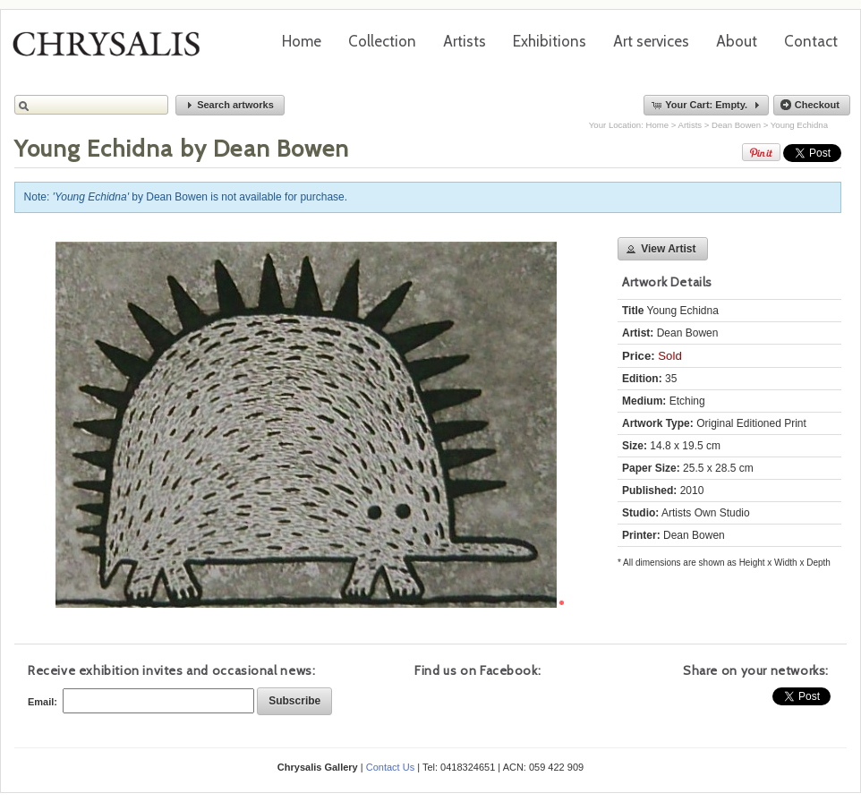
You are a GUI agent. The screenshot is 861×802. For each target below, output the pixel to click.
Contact (811, 41)
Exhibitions (549, 41)
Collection (382, 41)
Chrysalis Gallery (113, 50)
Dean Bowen (736, 125)
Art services (651, 41)
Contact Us (390, 767)
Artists (464, 41)
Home (301, 41)
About (736, 41)
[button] (230, 105)
